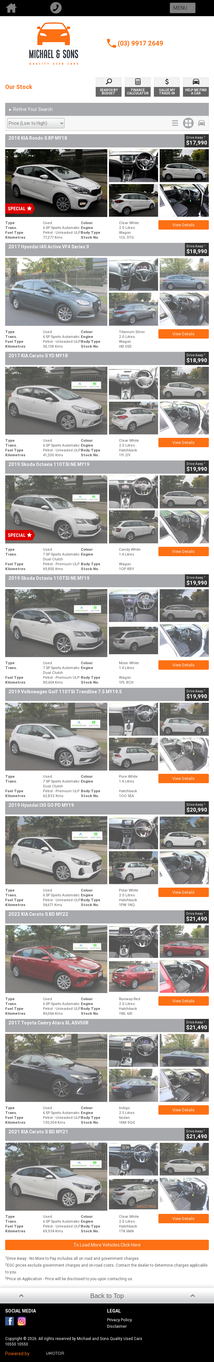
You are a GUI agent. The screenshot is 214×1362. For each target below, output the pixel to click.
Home (22, 8)
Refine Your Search (30, 109)
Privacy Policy (119, 1320)
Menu (180, 8)
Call (67, 8)
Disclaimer (117, 1326)
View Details (183, 224)
